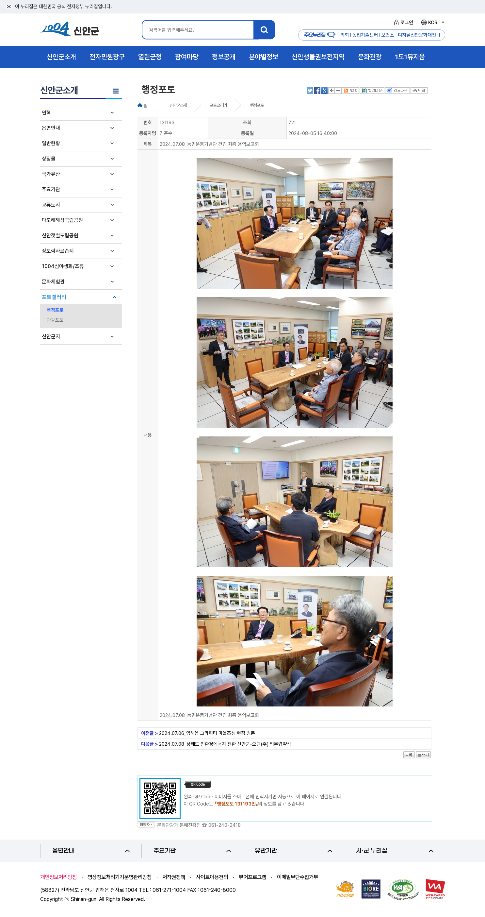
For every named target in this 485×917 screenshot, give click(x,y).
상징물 (49, 159)
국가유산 (51, 174)
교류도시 (51, 205)
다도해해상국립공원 (62, 220)
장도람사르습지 (58, 251)
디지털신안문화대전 (417, 35)
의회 (344, 35)
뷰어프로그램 (252, 877)
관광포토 (55, 320)
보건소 (387, 35)
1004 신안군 (69, 30)
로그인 (402, 22)
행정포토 (55, 310)
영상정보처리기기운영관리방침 (120, 877)
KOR (432, 22)
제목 (147, 144)
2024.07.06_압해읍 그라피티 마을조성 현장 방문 (207, 733)
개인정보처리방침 (58, 877)
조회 (247, 123)
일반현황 (51, 143)
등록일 (247, 133)
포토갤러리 (54, 297)
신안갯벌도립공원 (60, 235)
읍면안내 (51, 128)
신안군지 (51, 336)
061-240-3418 (224, 825)
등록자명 (147, 133)
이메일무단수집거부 (297, 877)
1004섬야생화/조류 (63, 266)
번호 (147, 123)
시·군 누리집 (394, 850)
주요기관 (51, 189)
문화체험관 (53, 282)
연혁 (46, 113)
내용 (147, 435)
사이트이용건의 (212, 877)
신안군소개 (178, 105)
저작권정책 (173, 877)
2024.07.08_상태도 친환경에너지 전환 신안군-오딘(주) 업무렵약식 (225, 744)
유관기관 (293, 850)
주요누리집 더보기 (439, 35)
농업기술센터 (365, 35)
